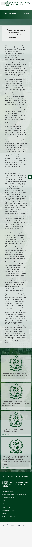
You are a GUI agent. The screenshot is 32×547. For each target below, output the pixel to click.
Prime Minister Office (7, 491)
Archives (4, 513)
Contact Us (5, 503)
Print (26, 14)
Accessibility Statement (8, 510)
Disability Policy (6, 507)
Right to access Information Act (10, 516)
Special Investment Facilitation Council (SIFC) (14, 494)
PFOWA (4, 500)
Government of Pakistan (8, 488)
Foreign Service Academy (9, 497)
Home (4, 13)
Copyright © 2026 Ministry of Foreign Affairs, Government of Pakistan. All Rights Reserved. (16, 525)
